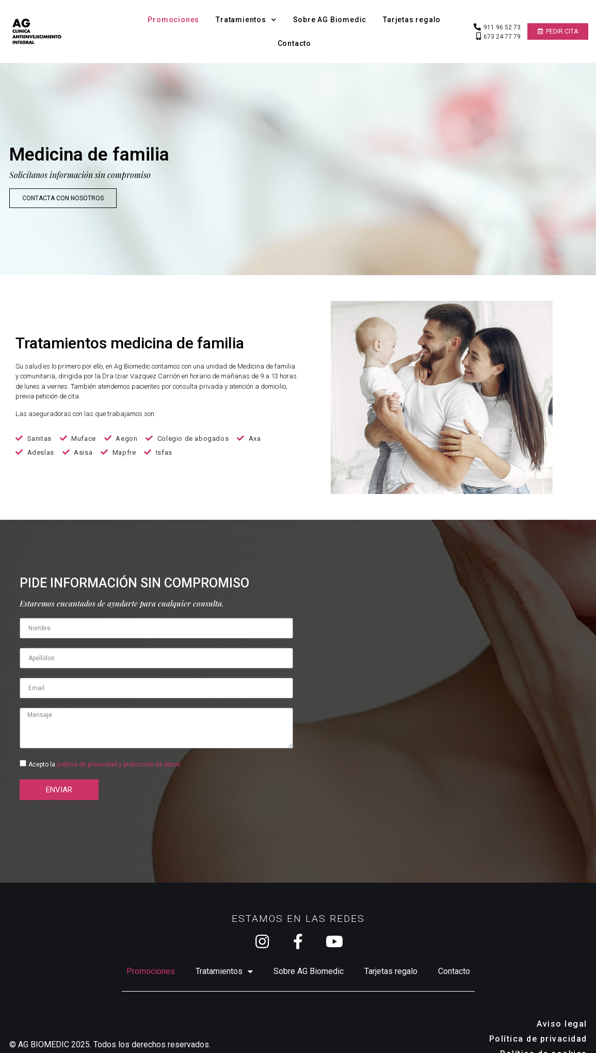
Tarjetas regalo (412, 19)
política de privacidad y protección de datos (119, 743)
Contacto (294, 43)
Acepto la (104, 743)
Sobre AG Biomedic (330, 19)
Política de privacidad (538, 1018)
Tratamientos (246, 20)
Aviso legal (562, 1003)
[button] (557, 31)
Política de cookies (543, 1033)
